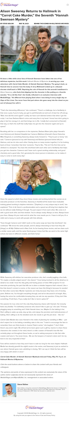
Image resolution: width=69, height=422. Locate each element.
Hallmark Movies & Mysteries (38, 81)
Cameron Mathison (38, 134)
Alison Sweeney (6, 92)
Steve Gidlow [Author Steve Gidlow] (8, 24)
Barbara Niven (18, 118)
